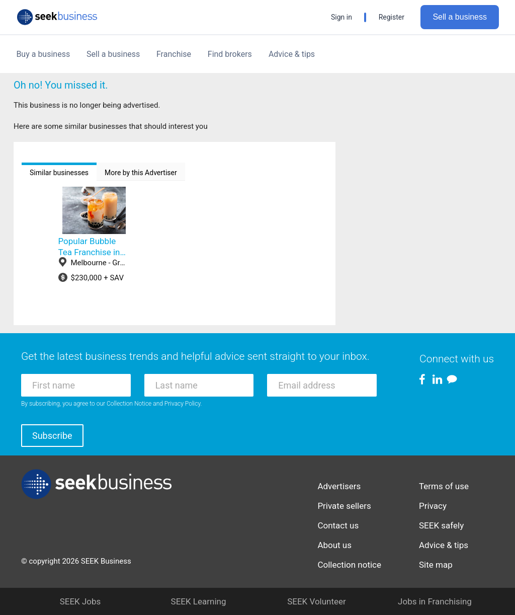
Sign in (341, 17)
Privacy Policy (182, 403)
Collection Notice (129, 403)
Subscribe (52, 435)
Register (391, 17)
